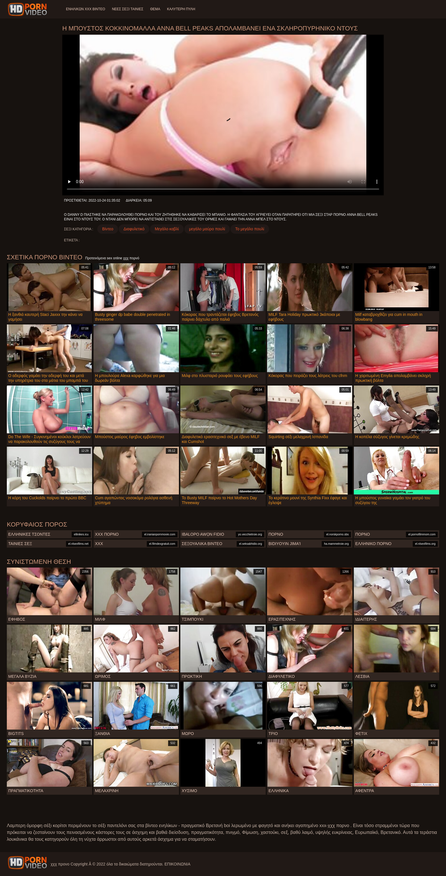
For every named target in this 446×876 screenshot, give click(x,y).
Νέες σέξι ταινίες (127, 9)
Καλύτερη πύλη (181, 9)
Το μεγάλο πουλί (249, 229)
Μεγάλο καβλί (167, 229)
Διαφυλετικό (133, 229)
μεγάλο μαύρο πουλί (207, 229)
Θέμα (155, 9)
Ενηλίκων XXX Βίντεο (85, 9)
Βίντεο (107, 229)
